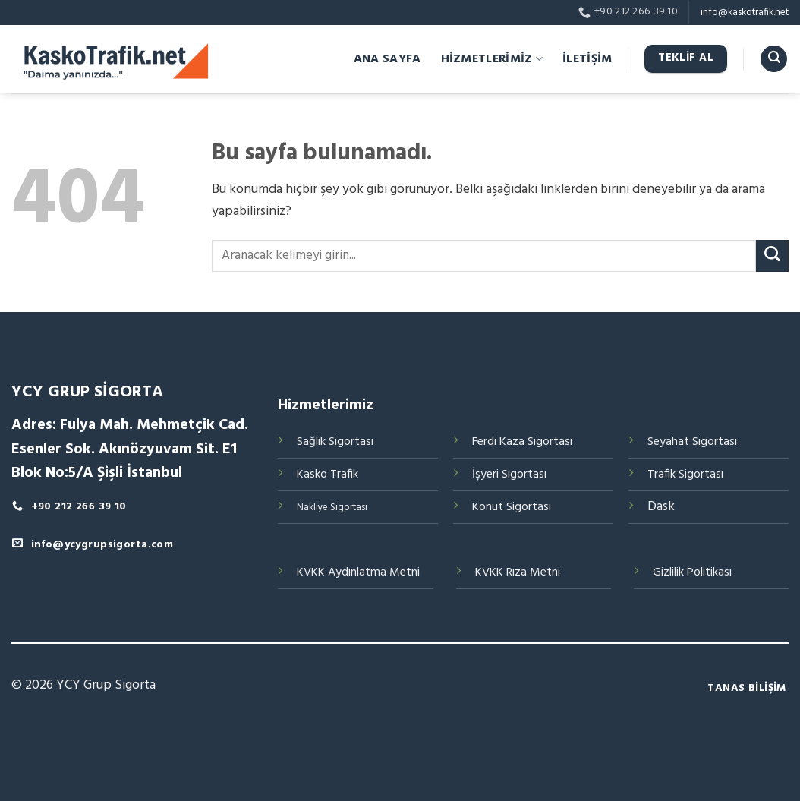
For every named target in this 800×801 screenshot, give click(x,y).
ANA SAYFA (387, 59)
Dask (661, 507)
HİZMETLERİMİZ (492, 59)
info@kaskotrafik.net (745, 12)
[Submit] (772, 256)
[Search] (774, 59)
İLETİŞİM (587, 59)
